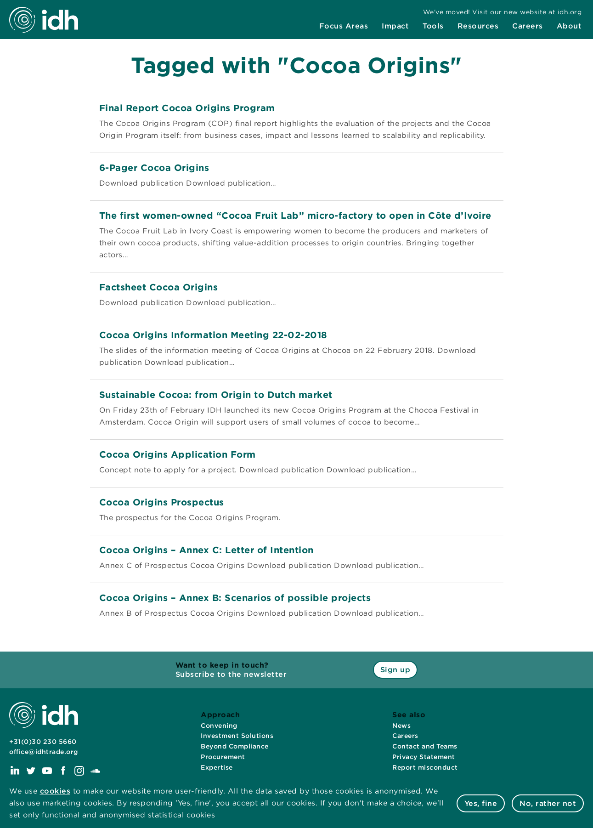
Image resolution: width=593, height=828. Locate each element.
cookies (55, 791)
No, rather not (548, 803)
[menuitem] (344, 26)
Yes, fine (480, 803)
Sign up (395, 669)
